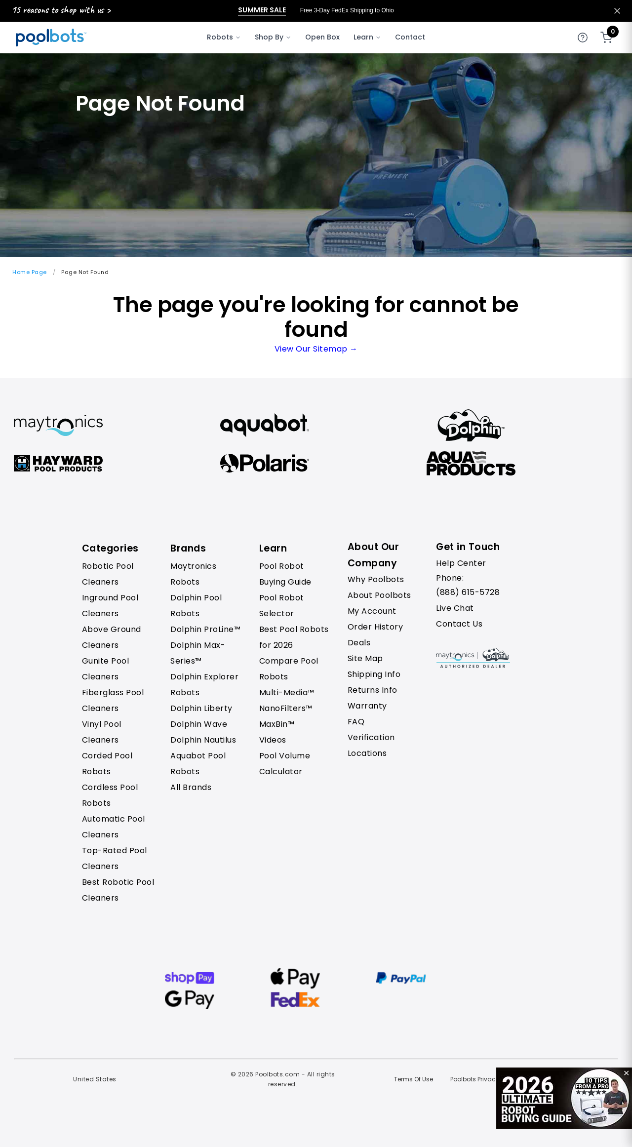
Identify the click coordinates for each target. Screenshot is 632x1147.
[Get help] (582, 37)
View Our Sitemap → (316, 349)
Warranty (367, 706)
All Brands (190, 787)
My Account (372, 611)
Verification (371, 737)
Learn (367, 37)
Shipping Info (374, 674)
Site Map (365, 658)
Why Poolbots (376, 579)
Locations (367, 753)
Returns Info (372, 690)
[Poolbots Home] (51, 37)
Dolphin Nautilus (203, 740)
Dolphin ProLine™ (205, 629)
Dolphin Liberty (201, 708)
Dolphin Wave (198, 724)
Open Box (322, 37)
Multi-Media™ (287, 692)
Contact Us (459, 624)
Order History (375, 627)
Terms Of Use (413, 1079)
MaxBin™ (277, 724)
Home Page (29, 272)
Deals (359, 642)
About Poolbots (379, 595)
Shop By (273, 37)
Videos (272, 740)
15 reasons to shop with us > (61, 9)
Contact (410, 37)
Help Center (461, 563)
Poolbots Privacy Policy (484, 1079)
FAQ (356, 721)
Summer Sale (262, 10)
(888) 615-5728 (468, 592)
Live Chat (455, 608)
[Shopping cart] (606, 37)
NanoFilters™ (286, 708)
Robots (224, 37)
